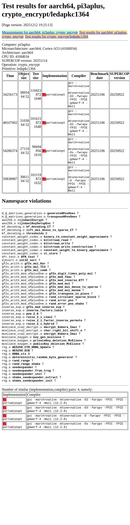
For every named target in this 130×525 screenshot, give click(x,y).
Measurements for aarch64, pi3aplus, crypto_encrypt (40, 32)
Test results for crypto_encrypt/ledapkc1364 (56, 36)
